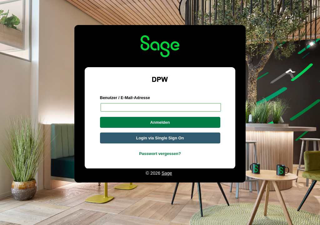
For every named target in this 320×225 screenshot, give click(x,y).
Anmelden (160, 122)
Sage (167, 173)
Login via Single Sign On (160, 138)
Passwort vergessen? (160, 153)
